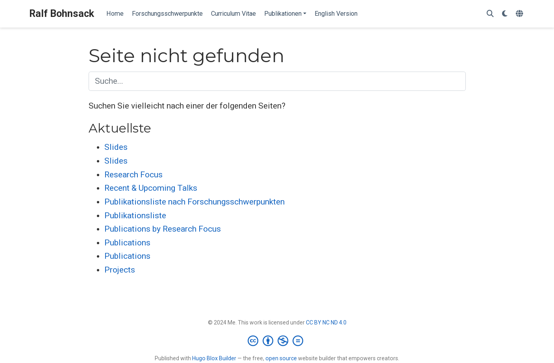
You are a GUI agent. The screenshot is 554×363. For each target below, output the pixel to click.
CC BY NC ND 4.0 (326, 322)
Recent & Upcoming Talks (150, 188)
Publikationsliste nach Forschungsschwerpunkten (194, 201)
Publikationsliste (135, 215)
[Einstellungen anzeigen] (505, 13)
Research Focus (133, 174)
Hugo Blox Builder (214, 358)
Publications (127, 242)
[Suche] (490, 13)
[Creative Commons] (277, 340)
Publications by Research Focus (162, 229)
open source (281, 358)
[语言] (520, 13)
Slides (116, 147)
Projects (119, 270)
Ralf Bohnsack (61, 13)
